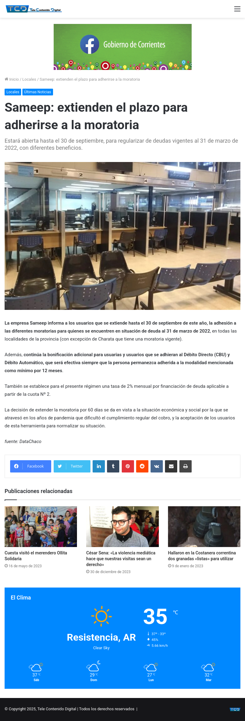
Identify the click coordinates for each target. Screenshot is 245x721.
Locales (29, 79)
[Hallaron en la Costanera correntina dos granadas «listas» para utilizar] (204, 526)
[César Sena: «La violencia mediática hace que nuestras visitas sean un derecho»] (122, 526)
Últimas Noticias (37, 92)
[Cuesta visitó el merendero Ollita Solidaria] (41, 526)
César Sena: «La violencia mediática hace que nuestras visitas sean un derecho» (120, 558)
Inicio (12, 79)
